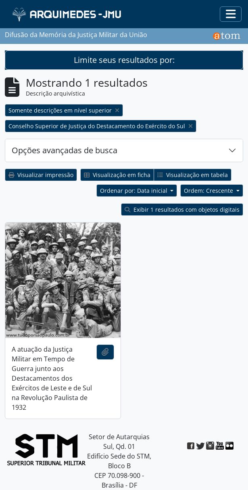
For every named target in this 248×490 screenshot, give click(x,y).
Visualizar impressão (40, 175)
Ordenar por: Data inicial (134, 190)
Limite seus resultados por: (124, 59)
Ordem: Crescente (209, 190)
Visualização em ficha (117, 175)
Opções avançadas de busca (64, 150)
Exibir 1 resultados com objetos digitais (182, 209)
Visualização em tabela (192, 175)
